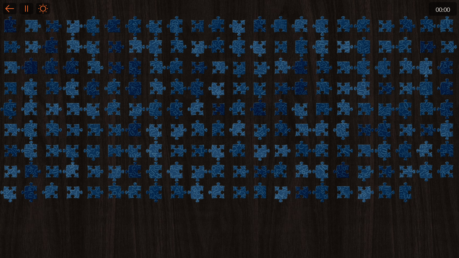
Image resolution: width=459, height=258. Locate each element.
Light (43, 8)
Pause (26, 8)
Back (9, 8)
